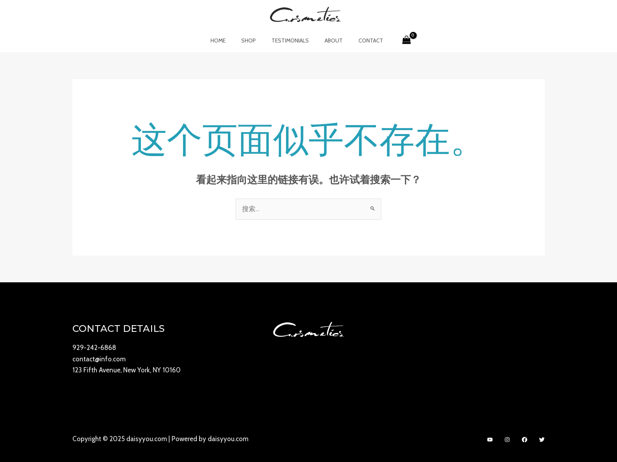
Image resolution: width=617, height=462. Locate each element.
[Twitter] (542, 439)
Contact (361, 40)
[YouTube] (490, 439)
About (329, 40)
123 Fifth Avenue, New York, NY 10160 (126, 370)
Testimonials (290, 40)
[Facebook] (524, 439)
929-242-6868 (94, 348)
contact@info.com (99, 359)
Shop (253, 40)
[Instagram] (507, 439)
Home (227, 40)
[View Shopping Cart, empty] (395, 40)
